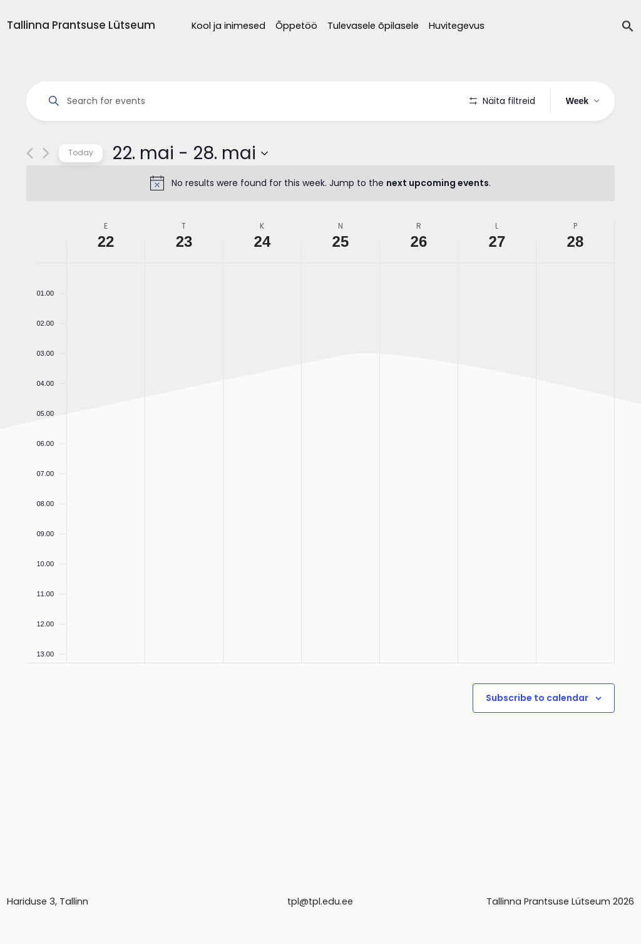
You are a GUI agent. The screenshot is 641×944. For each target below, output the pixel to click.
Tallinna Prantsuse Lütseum (81, 25)
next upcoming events (437, 218)
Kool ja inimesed (228, 25)
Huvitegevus (457, 25)
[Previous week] (29, 189)
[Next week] (46, 189)
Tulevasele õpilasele (373, 25)
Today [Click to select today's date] (80, 188)
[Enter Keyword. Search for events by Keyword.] (250, 101)
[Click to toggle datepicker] (190, 188)
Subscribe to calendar (537, 733)
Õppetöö (296, 25)
